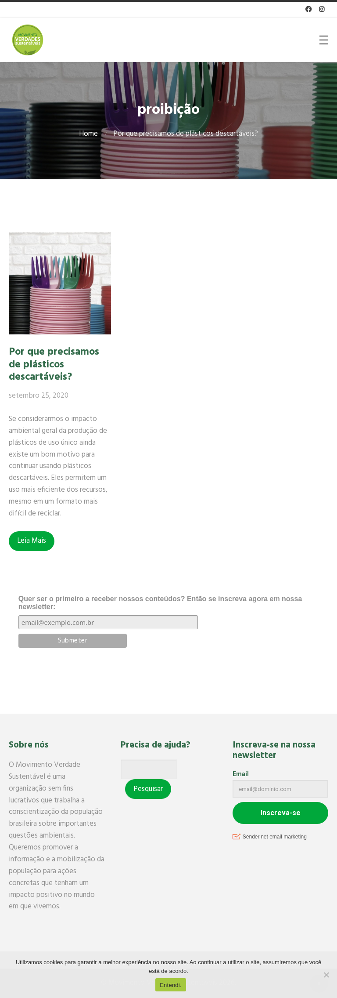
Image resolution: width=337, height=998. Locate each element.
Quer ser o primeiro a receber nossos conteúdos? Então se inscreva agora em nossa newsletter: (160, 602)
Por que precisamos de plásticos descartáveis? (54, 364)
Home (88, 134)
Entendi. (171, 985)
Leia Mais (31, 541)
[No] (326, 974)
